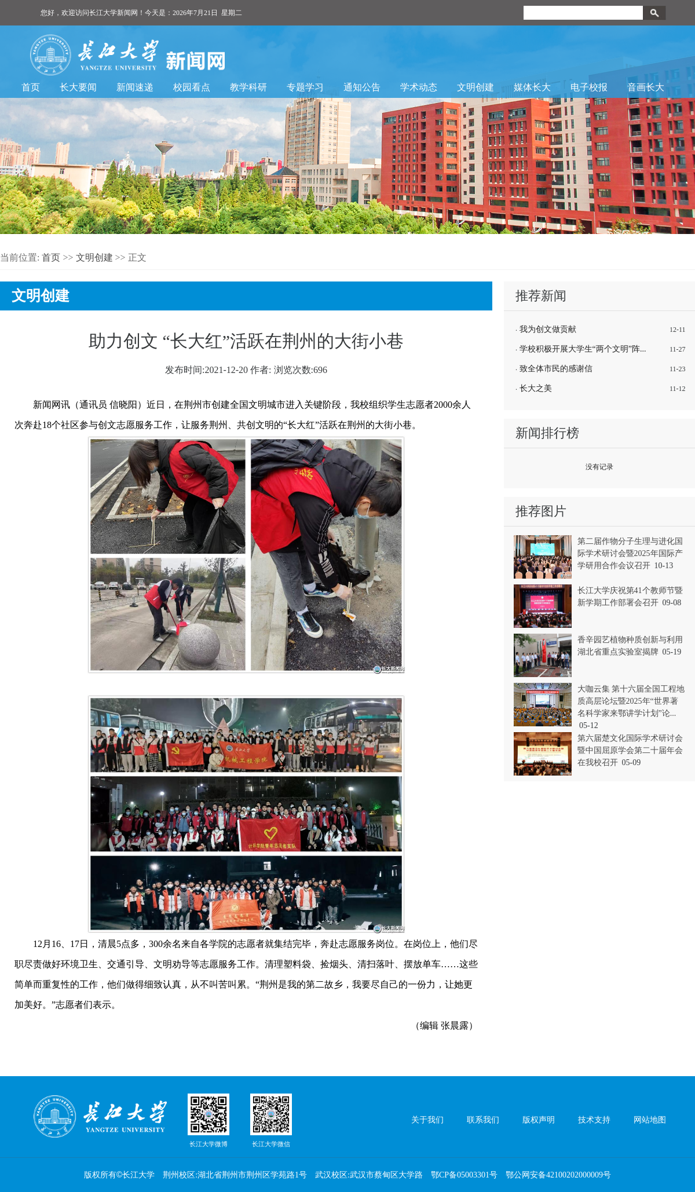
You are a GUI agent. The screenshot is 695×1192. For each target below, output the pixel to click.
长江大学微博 (208, 1120)
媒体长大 (532, 87)
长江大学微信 (271, 1120)
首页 (30, 87)
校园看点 (191, 87)
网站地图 (650, 1120)
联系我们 (483, 1120)
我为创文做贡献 (548, 329)
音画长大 (645, 87)
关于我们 (427, 1120)
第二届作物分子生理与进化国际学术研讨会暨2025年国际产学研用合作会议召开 (630, 553)
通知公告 (362, 87)
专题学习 (305, 87)
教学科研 (248, 87)
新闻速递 (134, 87)
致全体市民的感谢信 (556, 368)
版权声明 (538, 1120)
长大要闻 (78, 87)
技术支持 (594, 1120)
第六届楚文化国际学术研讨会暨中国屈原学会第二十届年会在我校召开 (630, 750)
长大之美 (536, 388)
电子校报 (589, 87)
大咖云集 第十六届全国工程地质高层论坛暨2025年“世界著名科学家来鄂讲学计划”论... (631, 701)
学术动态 (418, 87)
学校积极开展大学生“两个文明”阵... (583, 349)
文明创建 (475, 87)
